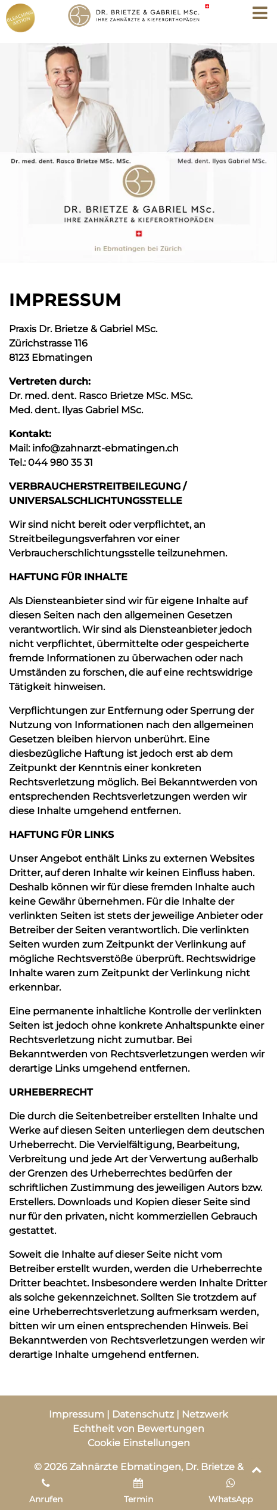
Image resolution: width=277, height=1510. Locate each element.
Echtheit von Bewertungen (138, 1428)
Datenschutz (143, 1414)
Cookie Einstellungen (139, 1443)
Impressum (76, 1414)
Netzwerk (205, 1414)
